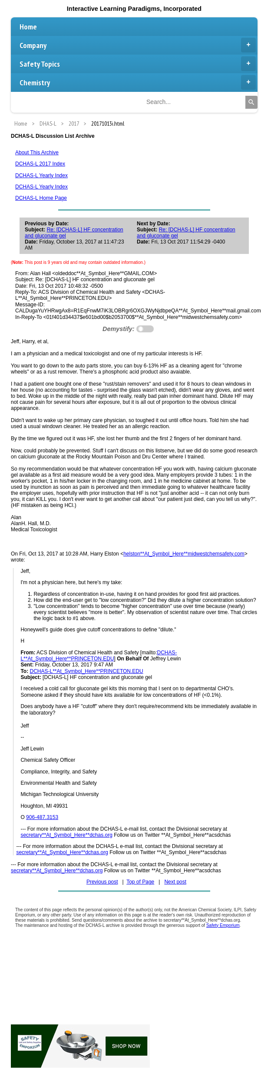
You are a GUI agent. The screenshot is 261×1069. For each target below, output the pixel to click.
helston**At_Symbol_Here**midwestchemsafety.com (183, 554)
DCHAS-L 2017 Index (40, 164)
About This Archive (37, 152)
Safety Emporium (223, 925)
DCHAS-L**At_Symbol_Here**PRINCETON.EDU (98, 656)
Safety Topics (138, 63)
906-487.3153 (42, 817)
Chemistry (138, 82)
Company (138, 45)
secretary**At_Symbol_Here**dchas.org (66, 835)
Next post (175, 882)
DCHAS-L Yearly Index (41, 175)
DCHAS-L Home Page (41, 198)
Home (28, 27)
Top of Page (140, 882)
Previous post (102, 882)
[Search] (251, 102)
